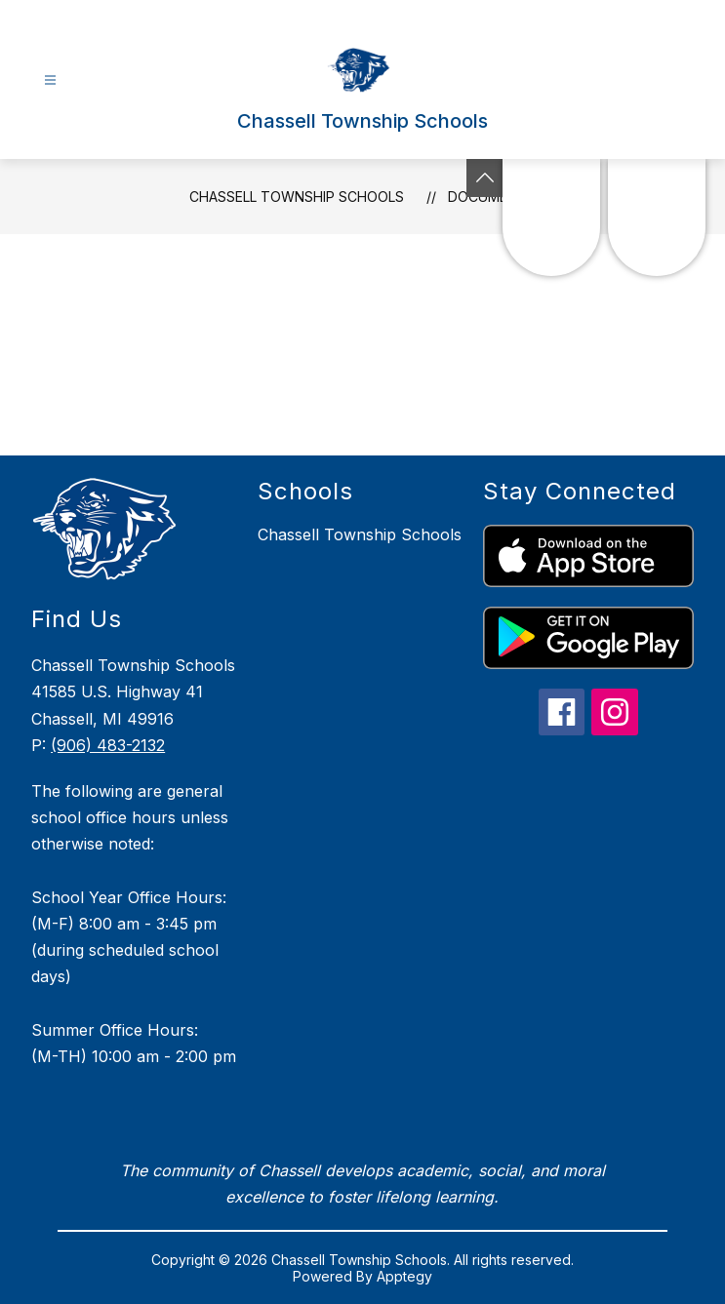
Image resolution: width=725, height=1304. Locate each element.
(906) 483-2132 (108, 745)
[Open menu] (50, 80)
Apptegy (404, 1276)
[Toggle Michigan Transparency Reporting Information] (484, 178)
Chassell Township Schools (296, 196)
